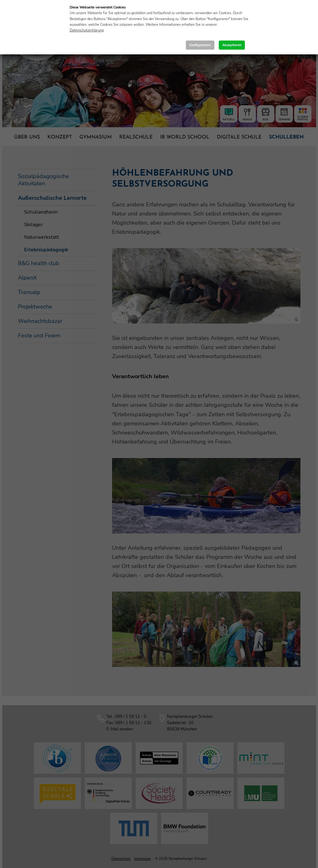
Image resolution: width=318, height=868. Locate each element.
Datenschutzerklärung (87, 30)
